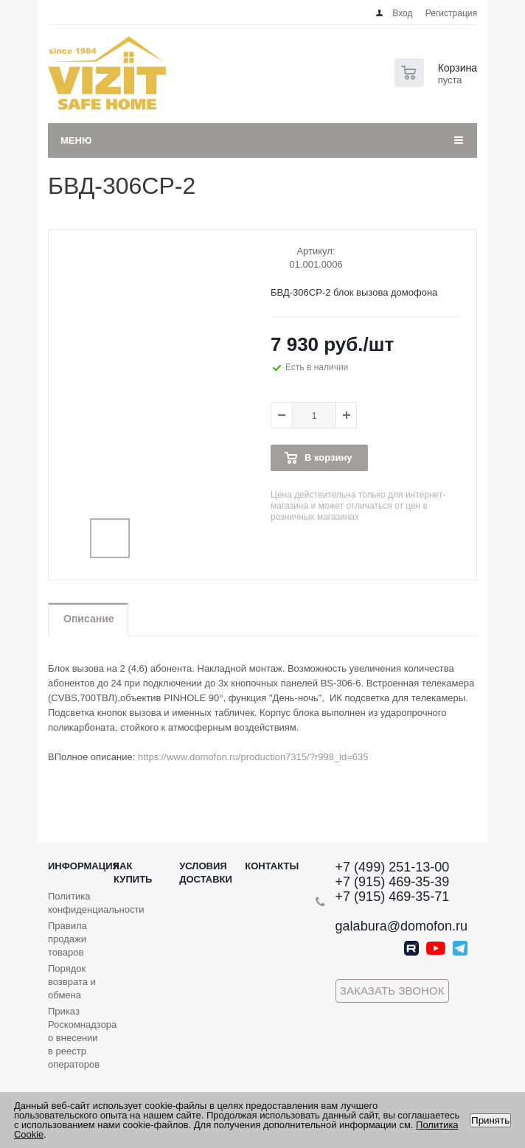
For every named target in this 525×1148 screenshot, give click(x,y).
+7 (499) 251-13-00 (392, 867)
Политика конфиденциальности (96, 903)
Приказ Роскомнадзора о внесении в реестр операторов (82, 1038)
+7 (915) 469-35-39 (392, 881)
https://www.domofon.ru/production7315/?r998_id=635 (253, 756)
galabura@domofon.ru (401, 926)
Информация (83, 866)
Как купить (133, 872)
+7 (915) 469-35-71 (392, 896)
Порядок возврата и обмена (72, 982)
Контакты (272, 866)
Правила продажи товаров (67, 939)
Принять (490, 1120)
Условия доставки (205, 872)
